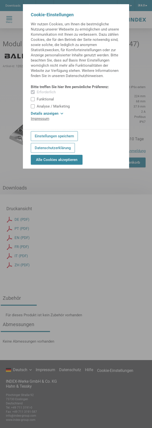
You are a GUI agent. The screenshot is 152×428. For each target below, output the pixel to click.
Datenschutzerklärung (53, 148)
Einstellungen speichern (54, 136)
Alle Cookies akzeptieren (56, 160)
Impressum (40, 118)
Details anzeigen (47, 113)
